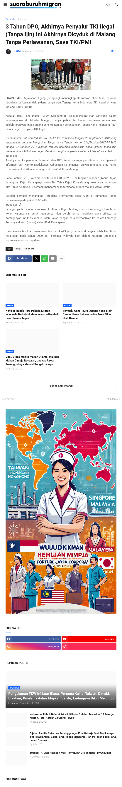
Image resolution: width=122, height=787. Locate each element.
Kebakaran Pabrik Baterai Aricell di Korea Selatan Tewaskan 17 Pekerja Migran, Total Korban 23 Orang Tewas (72, 716)
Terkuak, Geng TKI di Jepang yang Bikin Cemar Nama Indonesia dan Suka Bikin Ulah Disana (87, 314)
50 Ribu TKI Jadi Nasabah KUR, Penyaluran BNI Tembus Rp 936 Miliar (70, 752)
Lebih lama (112, 399)
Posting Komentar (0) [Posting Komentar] (61, 385)
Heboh (22, 19)
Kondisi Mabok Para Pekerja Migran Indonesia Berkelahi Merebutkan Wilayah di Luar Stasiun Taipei (32, 314)
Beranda (10, 19)
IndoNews (29, 248)
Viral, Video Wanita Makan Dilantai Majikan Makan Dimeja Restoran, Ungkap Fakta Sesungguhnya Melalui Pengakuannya (32, 360)
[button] (5, 5)
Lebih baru (10, 399)
